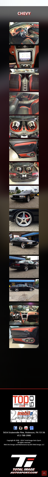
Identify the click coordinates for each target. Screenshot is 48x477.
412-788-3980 (24, 435)
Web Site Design (9, 445)
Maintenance (22, 445)
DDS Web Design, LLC (37, 445)
